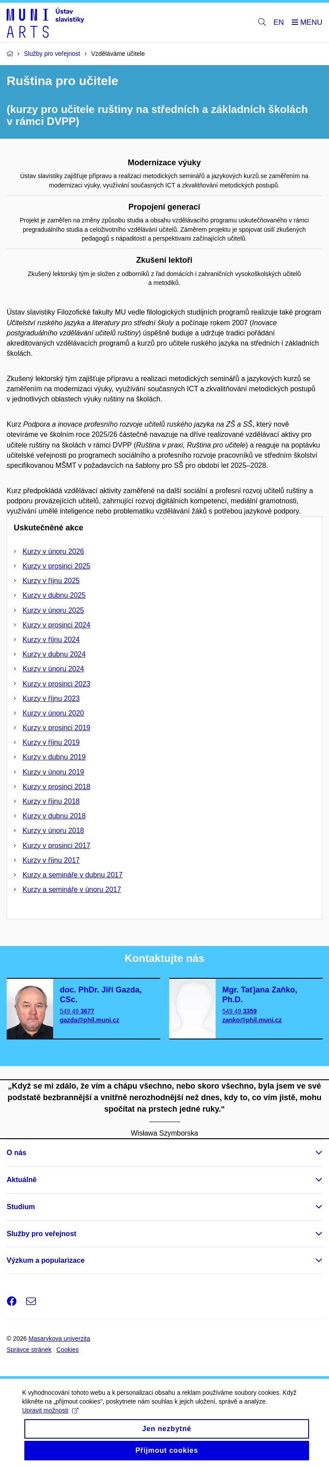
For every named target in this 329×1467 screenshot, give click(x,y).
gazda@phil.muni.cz (89, 1019)
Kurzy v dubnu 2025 (54, 595)
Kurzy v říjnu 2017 (51, 860)
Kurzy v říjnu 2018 (51, 801)
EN (279, 22)
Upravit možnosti (50, 1415)
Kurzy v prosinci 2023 (56, 684)
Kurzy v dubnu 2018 (54, 816)
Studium (21, 1206)
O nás (16, 1152)
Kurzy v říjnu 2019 (51, 742)
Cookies (67, 1349)
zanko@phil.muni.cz (252, 1019)
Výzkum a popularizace (46, 1260)
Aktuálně (22, 1179)
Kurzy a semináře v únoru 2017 (72, 889)
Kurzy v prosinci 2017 (56, 845)
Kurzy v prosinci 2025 (56, 566)
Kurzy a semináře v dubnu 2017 (73, 875)
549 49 (77, 1011)
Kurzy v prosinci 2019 (56, 728)
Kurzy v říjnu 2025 (51, 580)
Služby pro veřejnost (41, 1233)
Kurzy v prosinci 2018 (56, 786)
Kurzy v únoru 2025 (53, 610)
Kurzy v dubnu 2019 (54, 757)
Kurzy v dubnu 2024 (54, 654)
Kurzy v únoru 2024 (53, 669)
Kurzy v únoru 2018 (53, 830)
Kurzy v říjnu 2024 (51, 639)
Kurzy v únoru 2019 (53, 772)
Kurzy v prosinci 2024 (56, 625)
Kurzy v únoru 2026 (53, 551)
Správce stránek (29, 1349)
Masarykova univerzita (59, 1338)
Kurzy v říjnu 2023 (51, 698)
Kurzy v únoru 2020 (53, 713)
